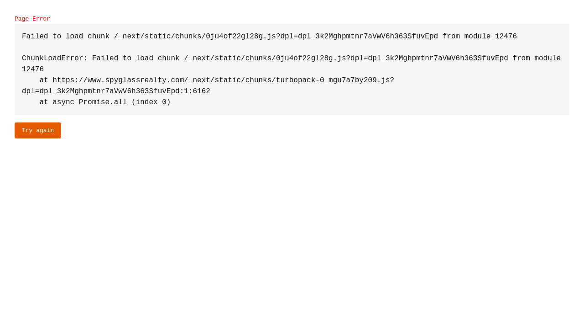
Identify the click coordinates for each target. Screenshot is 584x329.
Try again (38, 130)
